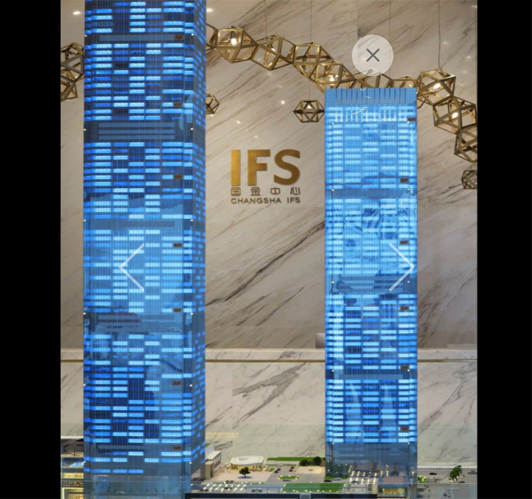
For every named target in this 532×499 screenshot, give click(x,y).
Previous (131, 267)
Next (401, 267)
